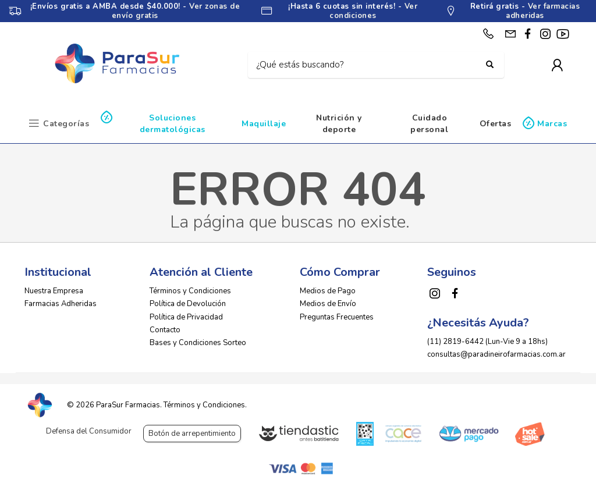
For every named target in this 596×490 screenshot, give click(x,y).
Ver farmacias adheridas (543, 11)
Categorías (66, 123)
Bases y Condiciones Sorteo (198, 343)
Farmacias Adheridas (60, 304)
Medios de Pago (328, 291)
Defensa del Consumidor (89, 431)
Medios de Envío (328, 304)
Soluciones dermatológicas (172, 123)
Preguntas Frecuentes (337, 317)
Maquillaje (264, 123)
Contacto (165, 330)
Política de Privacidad (186, 317)
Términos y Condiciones (190, 291)
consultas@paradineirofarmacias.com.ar (496, 354)
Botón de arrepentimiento (192, 433)
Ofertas (496, 123)
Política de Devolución (188, 304)
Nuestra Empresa (53, 291)
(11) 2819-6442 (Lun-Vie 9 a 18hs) (487, 341)
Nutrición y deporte (339, 123)
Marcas (552, 123)
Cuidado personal (429, 123)
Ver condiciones (373, 11)
